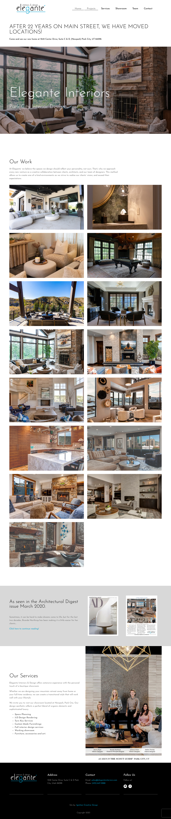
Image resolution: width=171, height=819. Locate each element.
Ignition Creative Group (87, 805)
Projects (91, 8)
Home (78, 8)
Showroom (121, 8)
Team (135, 8)
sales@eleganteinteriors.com (104, 780)
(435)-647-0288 (98, 783)
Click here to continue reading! (24, 629)
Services (105, 8)
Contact (148, 8)
